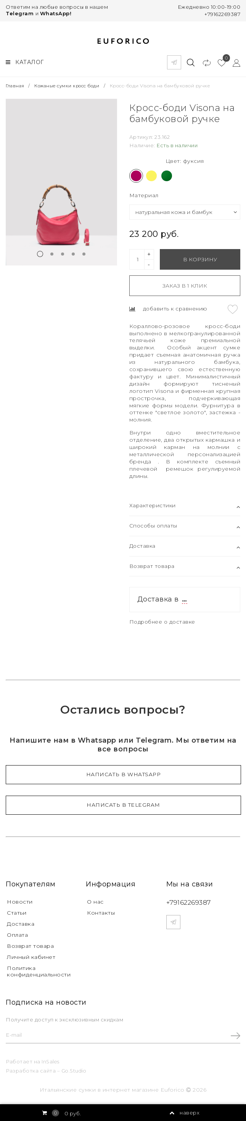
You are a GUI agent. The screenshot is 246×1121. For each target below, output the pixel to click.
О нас (95, 900)
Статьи (16, 911)
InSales (51, 1061)
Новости (20, 900)
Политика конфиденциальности (39, 969)
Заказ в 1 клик (184, 283)
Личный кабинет (31, 955)
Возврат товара (30, 944)
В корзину (200, 257)
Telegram (20, 13)
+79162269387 (222, 14)
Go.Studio (74, 1069)
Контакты (101, 911)
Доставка (20, 922)
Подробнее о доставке (164, 620)
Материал (144, 193)
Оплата (17, 933)
